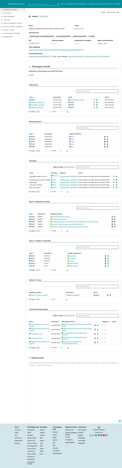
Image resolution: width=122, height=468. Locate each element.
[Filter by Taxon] (63, 167)
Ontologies (82, 4)
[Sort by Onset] (117, 321)
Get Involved (82, 430)
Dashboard (30, 459)
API (29, 432)
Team (16, 432)
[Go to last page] (61, 151)
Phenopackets (57, 453)
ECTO (41, 454)
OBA (41, 443)
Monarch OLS (69, 430)
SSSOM (55, 440)
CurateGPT (56, 451)
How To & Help (31, 443)
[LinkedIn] (101, 435)
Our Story (18, 430)
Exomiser (55, 432)
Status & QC (31, 440)
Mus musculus (79, 29)
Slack (80, 432)
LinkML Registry (70, 442)
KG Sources (31, 457)
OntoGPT (55, 448)
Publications (19, 440)
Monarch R (31, 438)
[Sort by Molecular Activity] (63, 214)
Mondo (42, 430)
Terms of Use (31, 448)
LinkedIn (81, 438)
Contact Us (18, 438)
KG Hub (67, 437)
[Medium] (96, 435)
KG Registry (69, 440)
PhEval (55, 435)
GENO (42, 448)
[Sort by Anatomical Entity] (82, 134)
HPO (41, 438)
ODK (54, 445)
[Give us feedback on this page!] (119, 421)
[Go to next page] (58, 151)
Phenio (42, 440)
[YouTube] (104, 435)
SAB (16, 435)
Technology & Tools (93, 4)
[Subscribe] (91, 435)
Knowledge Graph (72, 4)
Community (116, 4)
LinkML (55, 437)
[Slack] (93, 435)
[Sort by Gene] (34, 97)
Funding (17, 443)
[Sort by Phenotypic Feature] (76, 321)
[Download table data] (67, 112)
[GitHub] (99, 435)
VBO (41, 446)
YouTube (81, 440)
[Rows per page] (38, 111)
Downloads (30, 430)
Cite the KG (31, 451)
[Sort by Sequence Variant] (42, 292)
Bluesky (81, 443)
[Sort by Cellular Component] (82, 253)
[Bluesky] (106, 435)
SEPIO (42, 451)
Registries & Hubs (106, 4)
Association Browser (31, 463)
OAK (54, 443)
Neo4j (30, 435)
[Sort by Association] (62, 97)
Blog (80, 435)
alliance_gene (102, 43)
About (63, 4)
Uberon (42, 432)
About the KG (31, 454)
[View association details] (96, 100)
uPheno (42, 435)
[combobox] (43, 4)
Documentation (32, 446)
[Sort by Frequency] (110, 321)
